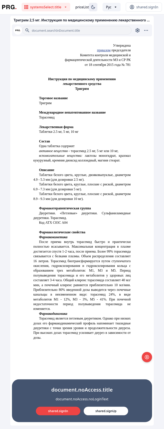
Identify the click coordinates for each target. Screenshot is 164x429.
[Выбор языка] (111, 7)
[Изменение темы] (93, 7)
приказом (104, 50)
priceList (82, 7)
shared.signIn (58, 411)
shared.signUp (105, 411)
